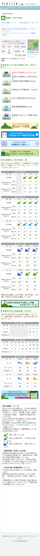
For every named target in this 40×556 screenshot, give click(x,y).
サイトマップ (15, 536)
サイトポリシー (24, 536)
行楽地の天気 (11, 7)
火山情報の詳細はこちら (25, 425)
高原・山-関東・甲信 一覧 (26, 7)
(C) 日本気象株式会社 (20, 541)
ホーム (3, 7)
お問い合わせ (6, 536)
